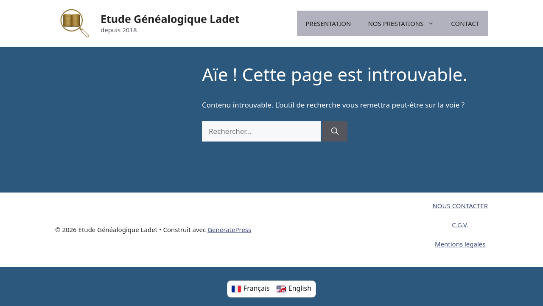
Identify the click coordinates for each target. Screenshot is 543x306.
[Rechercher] (334, 131)
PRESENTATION (328, 23)
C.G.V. (460, 225)
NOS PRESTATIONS (405, 23)
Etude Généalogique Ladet (170, 18)
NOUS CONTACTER (460, 205)
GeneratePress (229, 229)
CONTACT (465, 23)
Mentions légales (460, 244)
